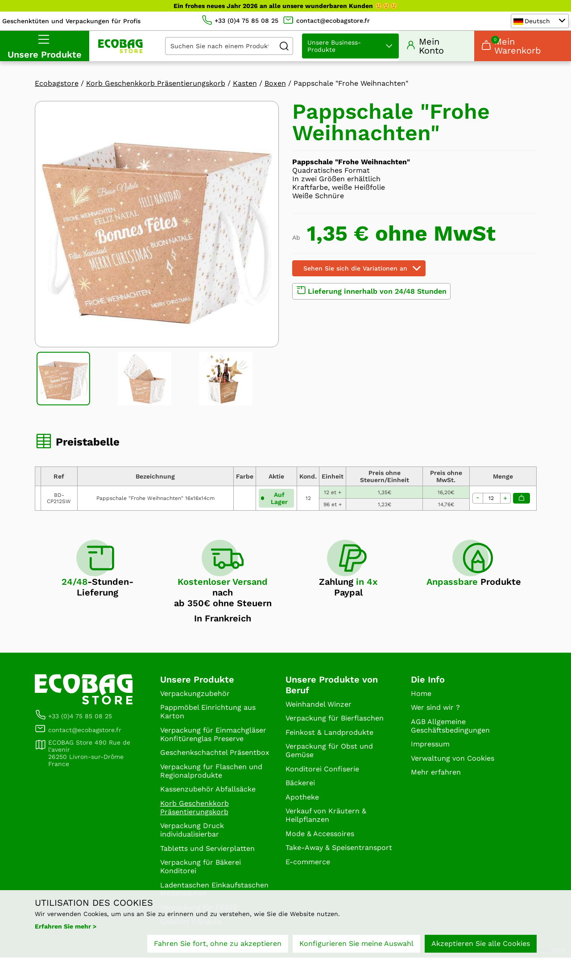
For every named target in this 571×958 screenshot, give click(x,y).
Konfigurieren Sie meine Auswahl (356, 943)
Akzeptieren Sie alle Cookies (480, 943)
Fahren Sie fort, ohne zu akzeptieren (217, 943)
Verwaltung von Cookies (452, 758)
